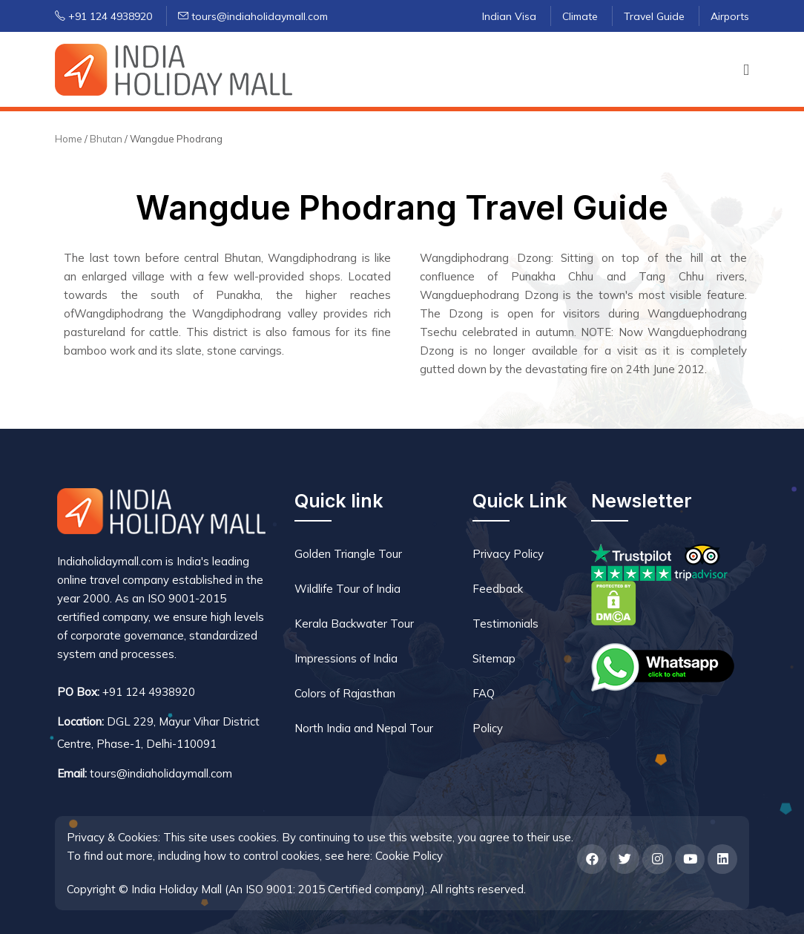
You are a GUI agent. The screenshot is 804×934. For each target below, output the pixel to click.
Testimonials (505, 623)
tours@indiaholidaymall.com (253, 16)
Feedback (497, 589)
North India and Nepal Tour (363, 728)
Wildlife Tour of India (347, 589)
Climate (580, 16)
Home (68, 139)
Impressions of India (346, 658)
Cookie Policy (409, 856)
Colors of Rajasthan (344, 693)
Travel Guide (654, 16)
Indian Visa (509, 16)
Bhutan (107, 139)
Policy (487, 728)
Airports (730, 16)
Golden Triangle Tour (348, 554)
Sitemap (493, 658)
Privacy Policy (508, 554)
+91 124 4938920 (103, 16)
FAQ (483, 693)
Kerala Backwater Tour (354, 623)
